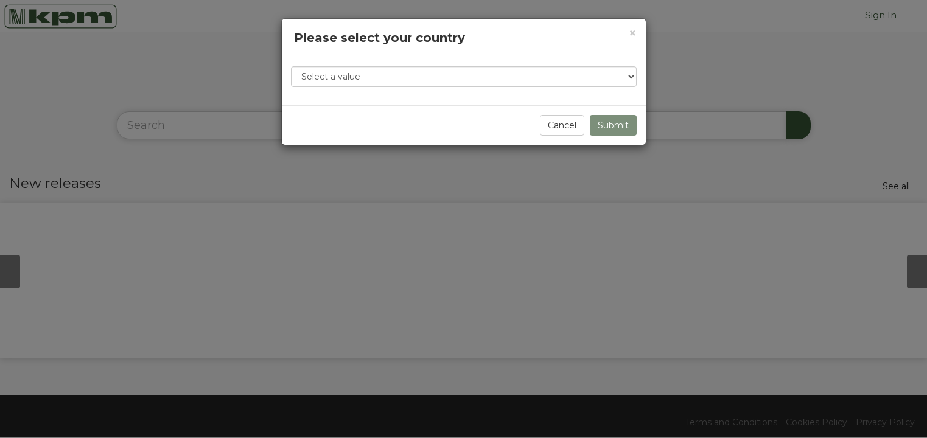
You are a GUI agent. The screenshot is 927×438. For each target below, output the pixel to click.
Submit (613, 125)
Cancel (562, 125)
